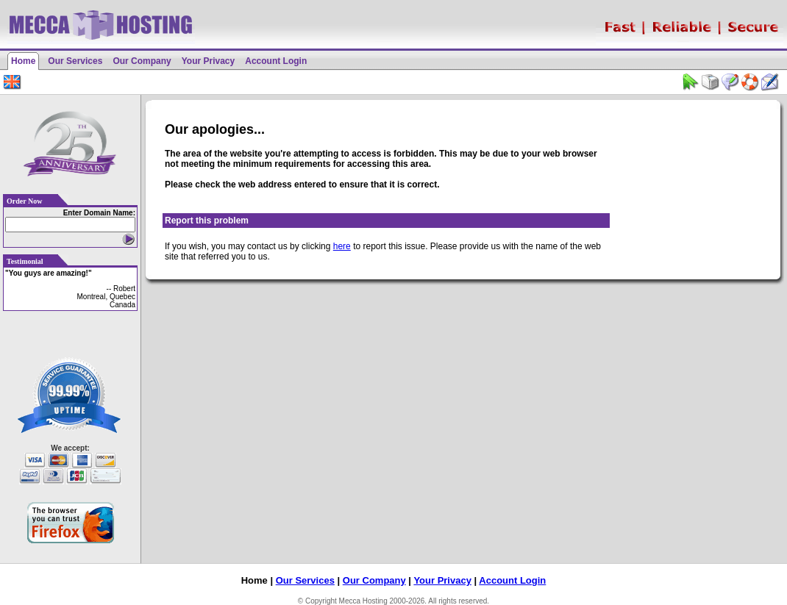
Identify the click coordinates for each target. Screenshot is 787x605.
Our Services (75, 61)
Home (23, 61)
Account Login (276, 61)
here (342, 246)
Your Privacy (208, 61)
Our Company (142, 61)
